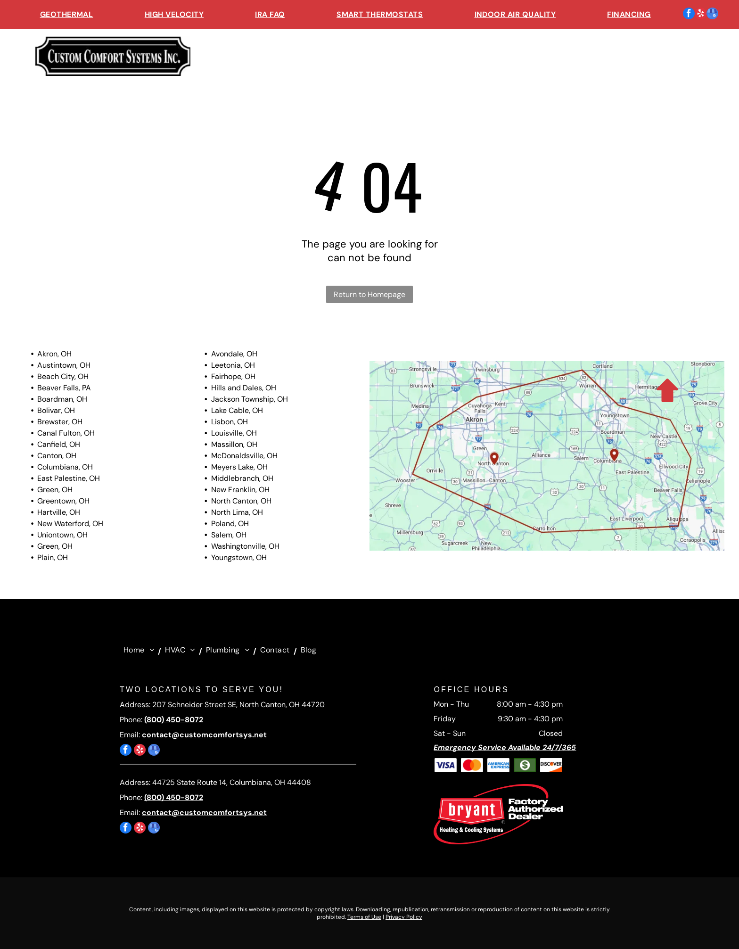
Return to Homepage (369, 294)
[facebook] (689, 15)
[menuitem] (66, 14)
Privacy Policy (404, 917)
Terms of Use (364, 917)
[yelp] (700, 15)
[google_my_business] (712, 15)
